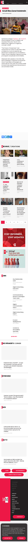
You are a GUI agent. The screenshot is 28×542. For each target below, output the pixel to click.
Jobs (6, 470)
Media (13, 499)
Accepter (7, 538)
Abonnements (20, 470)
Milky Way (14, 484)
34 (25, 222)
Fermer (21, 538)
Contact (20, 517)
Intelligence (15, 497)
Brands (13, 495)
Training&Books (16, 508)
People (13, 505)
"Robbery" (16, 39)
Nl (26, 2)
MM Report (14, 486)
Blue (13, 512)
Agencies (14, 493)
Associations (15, 503)
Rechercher (14, 2)
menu (8, 2)
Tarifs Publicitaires (14, 474)
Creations (14, 501)
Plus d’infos (5, 535)
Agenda (14, 488)
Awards (14, 507)
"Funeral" (23, 39)
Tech (13, 510)
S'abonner (21, 2)
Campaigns (15, 482)
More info (14, 336)
